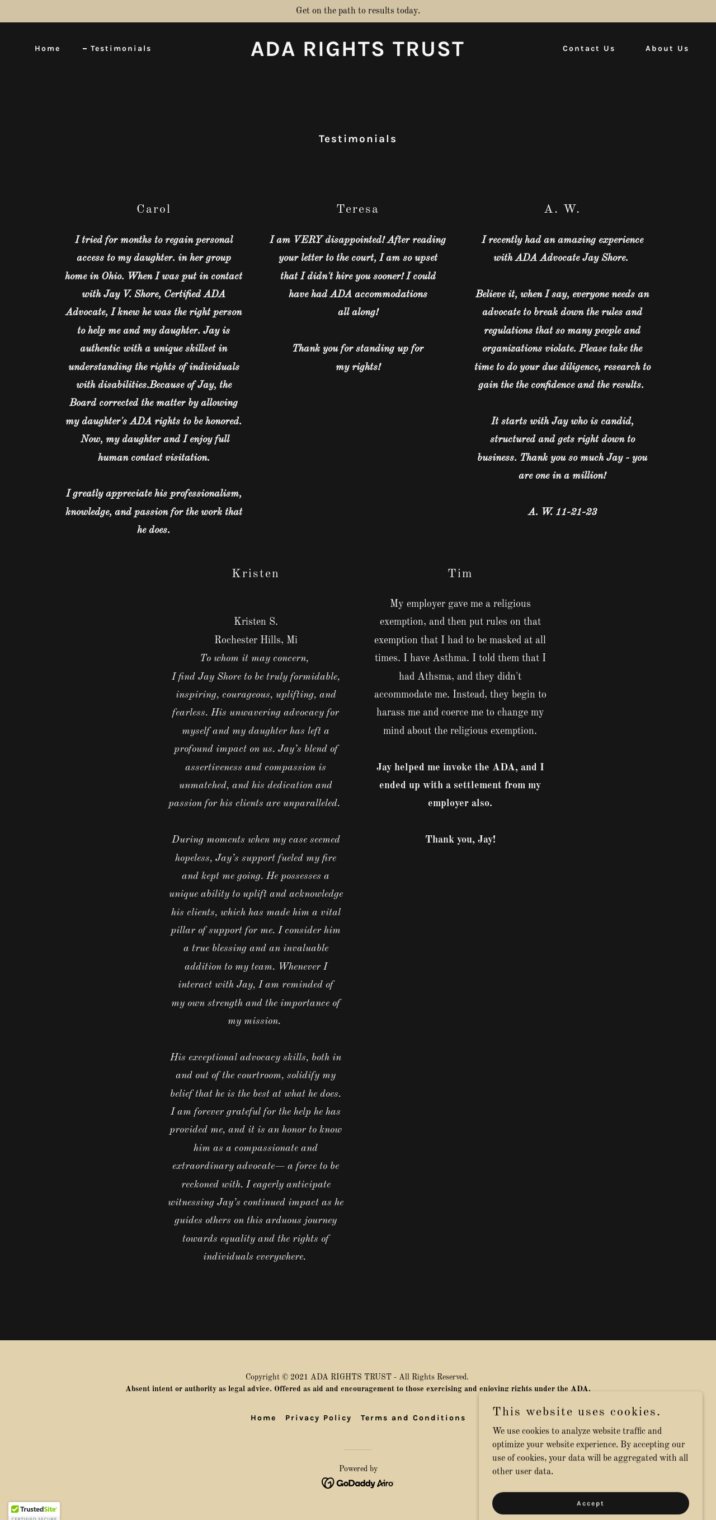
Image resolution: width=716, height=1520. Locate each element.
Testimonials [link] (121, 48)
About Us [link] (667, 48)
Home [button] (263, 1418)
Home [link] (47, 48)
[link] (358, 53)
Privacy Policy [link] (318, 1418)
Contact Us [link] (589, 48)
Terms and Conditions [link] (413, 1418)
